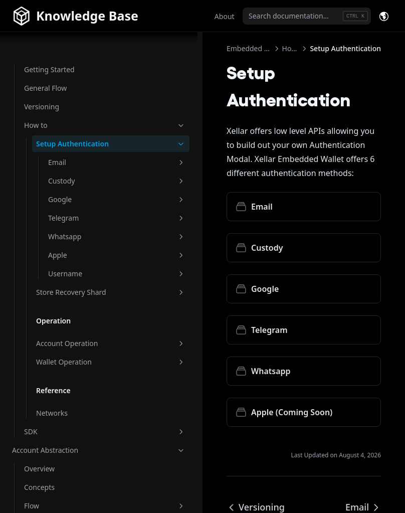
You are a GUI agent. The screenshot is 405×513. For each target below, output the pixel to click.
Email (79, 140)
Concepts (39, 476)
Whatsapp (79, 215)
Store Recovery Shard (73, 276)
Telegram (79, 196)
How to (67, 93)
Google (79, 178)
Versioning (41, 74)
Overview (39, 457)
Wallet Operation (73, 351)
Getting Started (49, 37)
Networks (52, 402)
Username (79, 252)
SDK (67, 420)
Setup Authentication (73, 117)
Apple (79, 233)
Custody (79, 159)
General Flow (45, 56)
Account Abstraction (61, 439)
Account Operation (73, 332)
